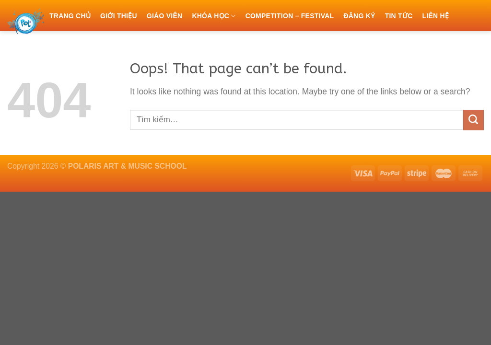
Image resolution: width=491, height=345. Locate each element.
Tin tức (399, 16)
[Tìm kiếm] (139, 46)
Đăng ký (359, 16)
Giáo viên (165, 16)
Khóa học (213, 16)
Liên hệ (435, 16)
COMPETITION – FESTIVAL (290, 16)
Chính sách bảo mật (87, 46)
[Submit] (473, 120)
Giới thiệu (118, 16)
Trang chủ (70, 16)
